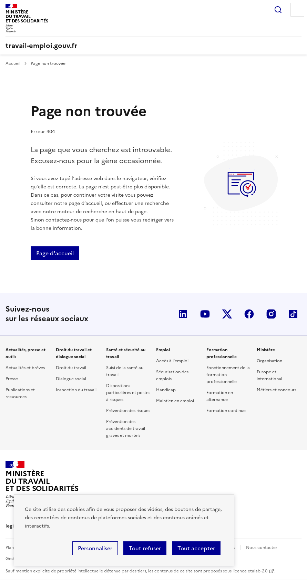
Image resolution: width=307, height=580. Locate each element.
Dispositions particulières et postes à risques (128, 393)
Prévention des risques (128, 410)
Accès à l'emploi (172, 361)
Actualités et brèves (25, 368)
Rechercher (278, 10)
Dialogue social (71, 379)
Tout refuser (145, 548)
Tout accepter (196, 548)
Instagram (271, 314)
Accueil (13, 63)
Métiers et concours (276, 390)
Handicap (166, 390)
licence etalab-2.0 (250, 571)
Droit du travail (71, 368)
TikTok (293, 314)
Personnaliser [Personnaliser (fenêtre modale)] (95, 548)
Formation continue (226, 410)
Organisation (269, 361)
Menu (297, 10)
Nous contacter (261, 547)
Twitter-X (227, 314)
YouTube (205, 314)
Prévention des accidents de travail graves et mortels (125, 429)
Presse (12, 379)
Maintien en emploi (175, 401)
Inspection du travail (76, 390)
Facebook (249, 314)
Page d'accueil (55, 253)
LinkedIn (183, 314)
